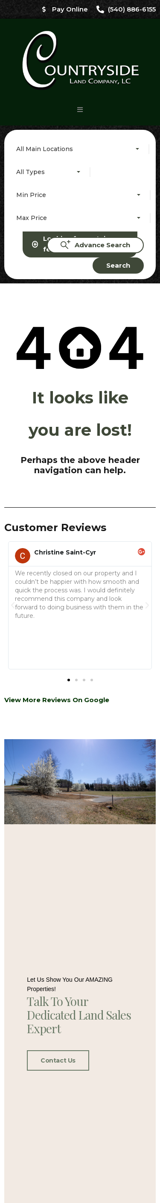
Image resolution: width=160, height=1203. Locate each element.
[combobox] (79, 149)
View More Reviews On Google (56, 324)
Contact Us (58, 756)
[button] (80, 109)
